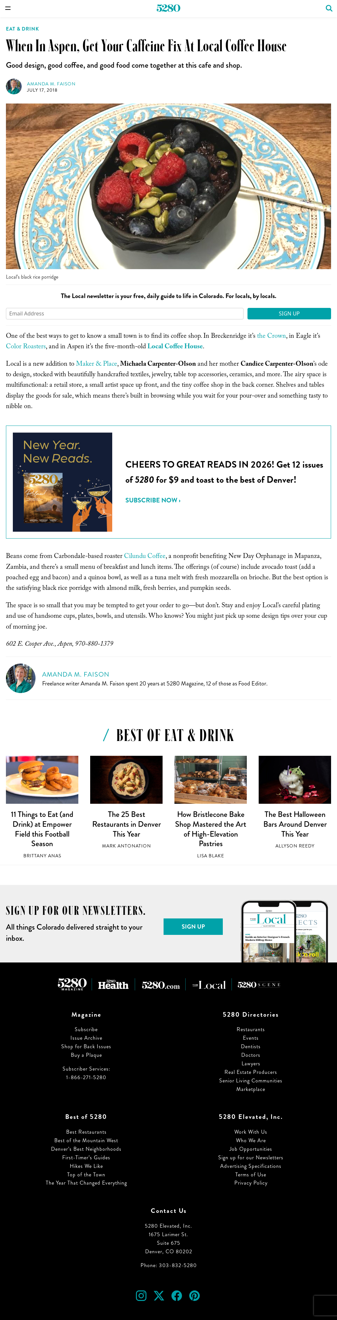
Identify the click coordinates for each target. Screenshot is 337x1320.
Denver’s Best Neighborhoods (86, 1149)
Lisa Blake (210, 856)
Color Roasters (26, 347)
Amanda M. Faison (51, 84)
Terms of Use (250, 1174)
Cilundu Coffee (145, 557)
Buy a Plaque (86, 1055)
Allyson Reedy (295, 846)
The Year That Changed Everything (86, 1183)
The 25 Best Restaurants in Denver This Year (126, 824)
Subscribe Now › (152, 500)
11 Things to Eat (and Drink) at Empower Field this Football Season (42, 829)
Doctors (250, 1055)
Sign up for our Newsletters (250, 1157)
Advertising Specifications (250, 1166)
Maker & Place (96, 364)
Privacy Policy (251, 1183)
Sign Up (289, 313)
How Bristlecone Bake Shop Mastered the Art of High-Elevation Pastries (210, 829)
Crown (276, 336)
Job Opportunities (250, 1149)
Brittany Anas (42, 856)
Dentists (251, 1046)
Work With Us (250, 1132)
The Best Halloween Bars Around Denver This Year (295, 824)
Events (251, 1038)
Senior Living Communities (250, 1080)
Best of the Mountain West (86, 1140)
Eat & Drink (22, 29)
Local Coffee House (175, 347)
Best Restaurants (86, 1132)
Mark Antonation (126, 846)
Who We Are (251, 1140)
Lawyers (251, 1063)
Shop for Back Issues (86, 1046)
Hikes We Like (86, 1166)
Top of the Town (86, 1174)
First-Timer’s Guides (86, 1157)
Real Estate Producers (250, 1072)
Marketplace (250, 1089)
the (261, 336)
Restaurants (251, 1029)
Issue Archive (86, 1038)
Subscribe (86, 1029)
